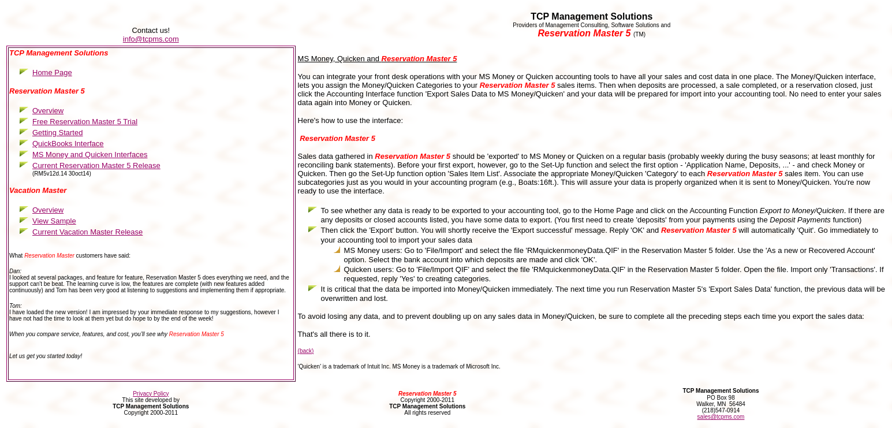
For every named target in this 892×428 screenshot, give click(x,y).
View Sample (54, 221)
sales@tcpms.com (721, 417)
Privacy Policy (151, 393)
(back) (306, 351)
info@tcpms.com (151, 39)
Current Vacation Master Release (87, 232)
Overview (48, 210)
